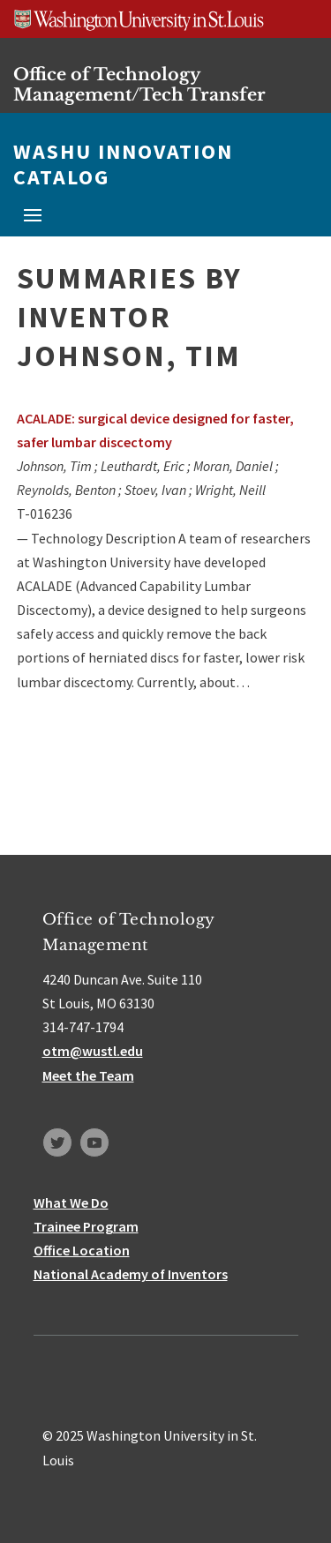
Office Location (82, 1250)
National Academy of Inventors (131, 1274)
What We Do (71, 1202)
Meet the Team (88, 1075)
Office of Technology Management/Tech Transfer (139, 84)
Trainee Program (86, 1226)
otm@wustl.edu (92, 1051)
